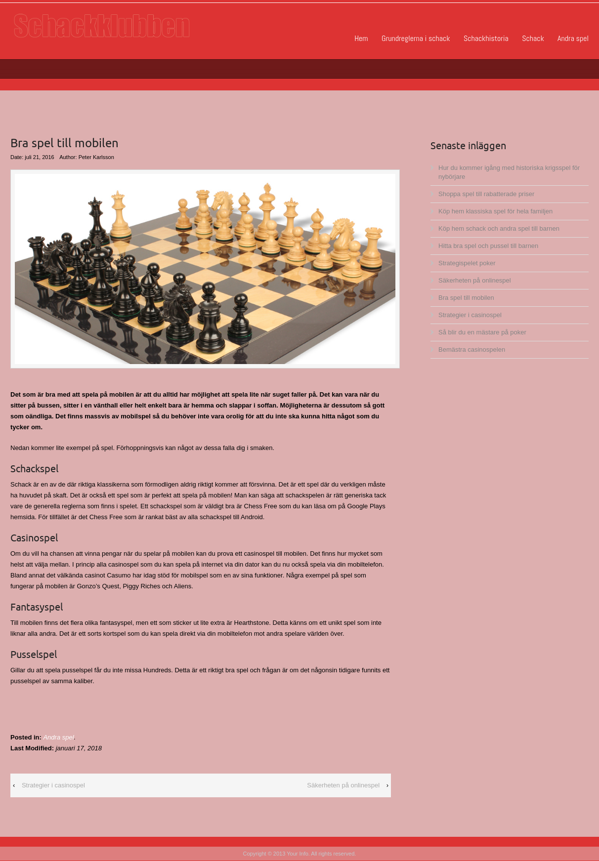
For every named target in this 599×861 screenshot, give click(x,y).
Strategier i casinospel (53, 785)
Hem (361, 38)
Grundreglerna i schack (416, 38)
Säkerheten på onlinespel (343, 785)
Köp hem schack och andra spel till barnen (498, 228)
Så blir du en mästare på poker (482, 332)
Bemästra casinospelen (471, 349)
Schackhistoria (486, 38)
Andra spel (573, 38)
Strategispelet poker (467, 263)
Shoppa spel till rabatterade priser (486, 194)
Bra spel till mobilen (466, 297)
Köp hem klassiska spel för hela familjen (495, 211)
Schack (533, 38)
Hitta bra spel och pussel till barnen (488, 245)
